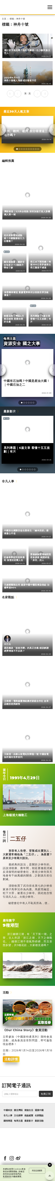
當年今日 (4, 774)
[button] (17, 149)
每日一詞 (4, 836)
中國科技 (8, 1110)
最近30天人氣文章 (16, 111)
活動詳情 (11, 1059)
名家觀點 (8, 597)
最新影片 (10, 411)
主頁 (4, 19)
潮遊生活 (28, 1110)
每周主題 (10, 338)
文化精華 (18, 1115)
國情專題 (8, 1121)
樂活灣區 (18, 1110)
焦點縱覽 (28, 1115)
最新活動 (39, 1121)
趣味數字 (9, 920)
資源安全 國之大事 (22, 343)
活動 (6, 992)
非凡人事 (8, 481)
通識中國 (39, 1110)
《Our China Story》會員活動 (25, 1030)
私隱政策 (7, 1176)
